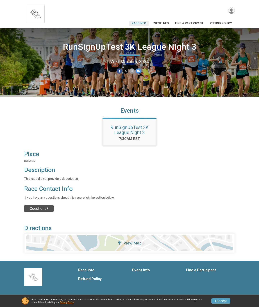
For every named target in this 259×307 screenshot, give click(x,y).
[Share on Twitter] (125, 71)
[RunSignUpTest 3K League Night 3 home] (36, 13)
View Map (130, 243)
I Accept (221, 301)
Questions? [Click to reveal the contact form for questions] (39, 208)
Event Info (161, 23)
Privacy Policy (67, 302)
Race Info (139, 23)
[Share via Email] (132, 71)
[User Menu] (231, 10)
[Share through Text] (138, 71)
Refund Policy (221, 23)
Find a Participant (189, 23)
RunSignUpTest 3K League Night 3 (129, 47)
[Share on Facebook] (119, 71)
